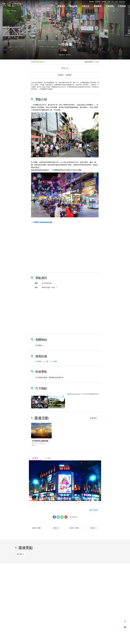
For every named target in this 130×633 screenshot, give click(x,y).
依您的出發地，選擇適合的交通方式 (49, 377)
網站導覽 (91, 1)
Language (121, 1)
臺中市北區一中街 (49, 287)
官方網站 (39, 345)
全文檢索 (97, 1)
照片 (35, 458)
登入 (112, 1)
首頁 (8, 11)
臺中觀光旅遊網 (11, 4)
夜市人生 (65, 68)
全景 (48, 458)
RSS (116, 1)
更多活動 (93, 418)
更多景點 (20, 554)
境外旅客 (104, 1)
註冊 (109, 1)
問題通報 (95, 510)
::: (87, 1)
